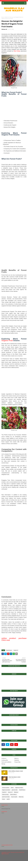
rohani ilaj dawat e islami (14, 777)
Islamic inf (10, 792)
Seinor (3, 799)
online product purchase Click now (14, 639)
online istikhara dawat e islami (15, 771)
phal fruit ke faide (5, 796)
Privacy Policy (17, 762)
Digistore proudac (19, 787)
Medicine (16, 792)
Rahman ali (4, 29)
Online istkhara (13, 794)
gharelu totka (14, 789)
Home (2, 17)
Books (12, 787)
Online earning (5, 794)
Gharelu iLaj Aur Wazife (17, 852)
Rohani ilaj (21, 796)
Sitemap (3, 764)
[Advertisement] (14, 108)
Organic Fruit (7, 340)
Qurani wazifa (14, 796)
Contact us (3, 758)
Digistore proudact (6, 789)
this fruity (17, 51)
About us (16, 758)
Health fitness (9, 650)
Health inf (7, 17)
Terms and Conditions (6, 762)
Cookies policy (4, 760)
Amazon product (5, 787)
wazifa (8, 799)
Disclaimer (16, 760)
